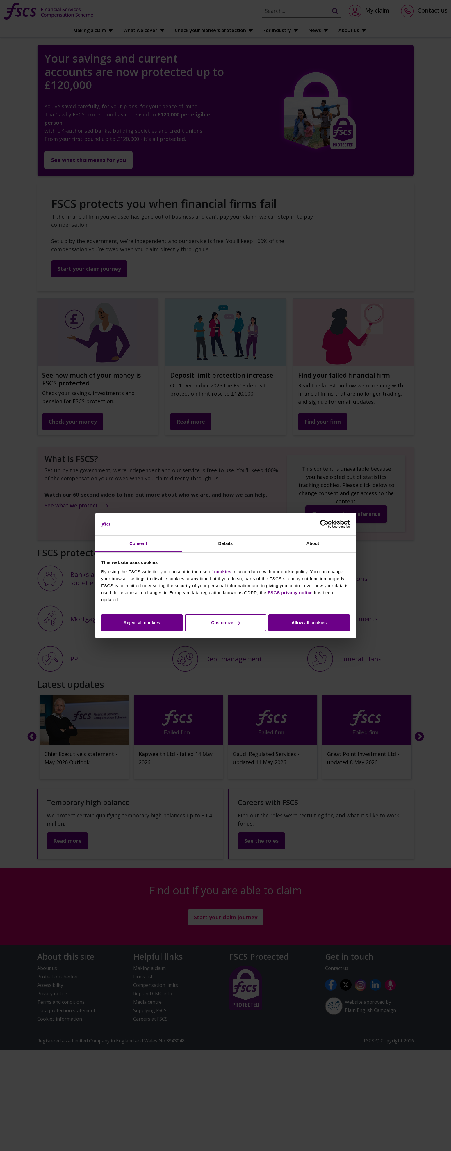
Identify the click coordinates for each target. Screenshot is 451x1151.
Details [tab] (225, 543)
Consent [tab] (138, 543)
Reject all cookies (142, 622)
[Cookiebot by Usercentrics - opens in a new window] (324, 524)
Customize (225, 622)
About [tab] (312, 543)
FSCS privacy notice (290, 592)
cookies (222, 571)
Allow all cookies (309, 622)
